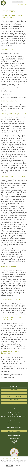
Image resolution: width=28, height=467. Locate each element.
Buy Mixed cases (14, 399)
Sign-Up (21, 4)
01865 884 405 (14, 412)
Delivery (14, 442)
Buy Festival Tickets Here (14, 396)
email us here (14, 414)
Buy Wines (14, 389)
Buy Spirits (14, 393)
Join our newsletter (14, 431)
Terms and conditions (14, 438)
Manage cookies (19, 465)
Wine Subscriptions (14, 403)
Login (25, 4)
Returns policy (14, 441)
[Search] (16, 1)
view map (25, 416)
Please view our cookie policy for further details (11, 462)
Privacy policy (14, 440)
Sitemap (14, 445)
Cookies (14, 443)
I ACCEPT (9, 465)
